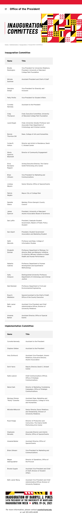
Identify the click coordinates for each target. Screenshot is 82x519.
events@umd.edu (44, 510)
